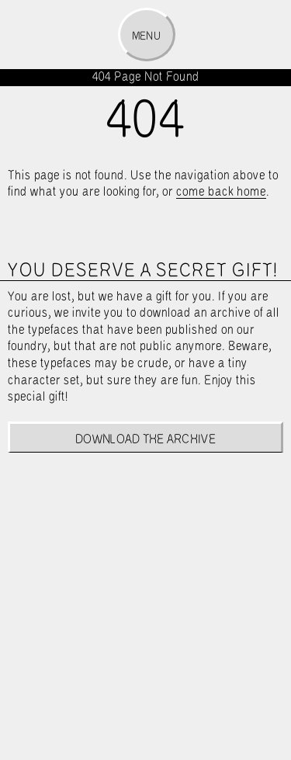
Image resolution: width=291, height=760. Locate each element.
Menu (146, 36)
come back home (221, 192)
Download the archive (145, 440)
